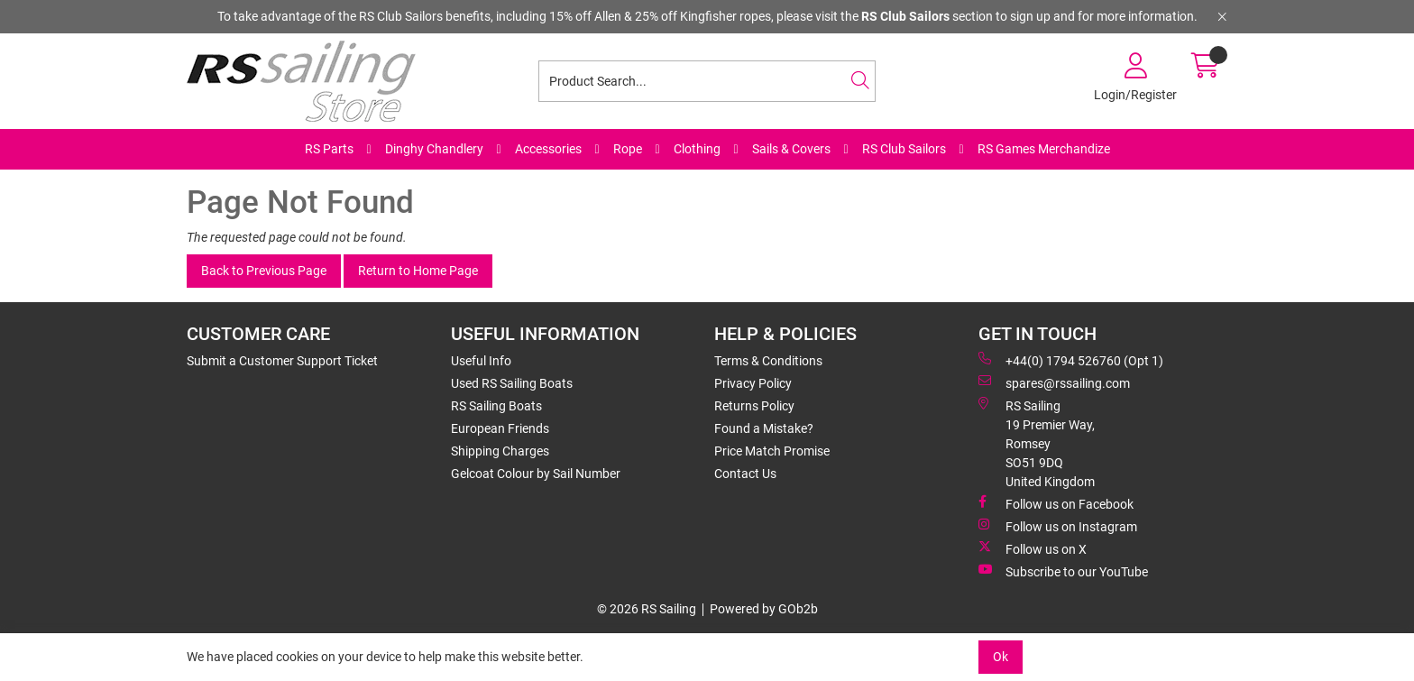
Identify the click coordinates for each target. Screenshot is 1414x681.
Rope (627, 149)
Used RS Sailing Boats (512, 383)
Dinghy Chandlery (434, 149)
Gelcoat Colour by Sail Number (535, 473)
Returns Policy (754, 406)
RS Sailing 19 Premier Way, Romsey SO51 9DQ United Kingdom (1036, 443)
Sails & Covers (791, 149)
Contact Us (745, 473)
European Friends (500, 428)
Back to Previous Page (263, 270)
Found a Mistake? (763, 428)
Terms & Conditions (768, 361)
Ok (1000, 656)
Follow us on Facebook (1056, 503)
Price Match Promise (772, 451)
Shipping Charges (500, 451)
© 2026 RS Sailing (646, 609)
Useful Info (481, 361)
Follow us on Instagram (1057, 526)
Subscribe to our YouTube (1063, 571)
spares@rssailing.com (1054, 382)
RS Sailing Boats (496, 406)
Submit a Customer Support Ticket (282, 361)
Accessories (548, 149)
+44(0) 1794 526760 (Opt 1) (1070, 360)
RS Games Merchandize (1044, 149)
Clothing (697, 149)
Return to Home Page (418, 270)
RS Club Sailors (904, 149)
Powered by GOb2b (764, 609)
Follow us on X (1032, 548)
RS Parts (329, 149)
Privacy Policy (753, 383)
